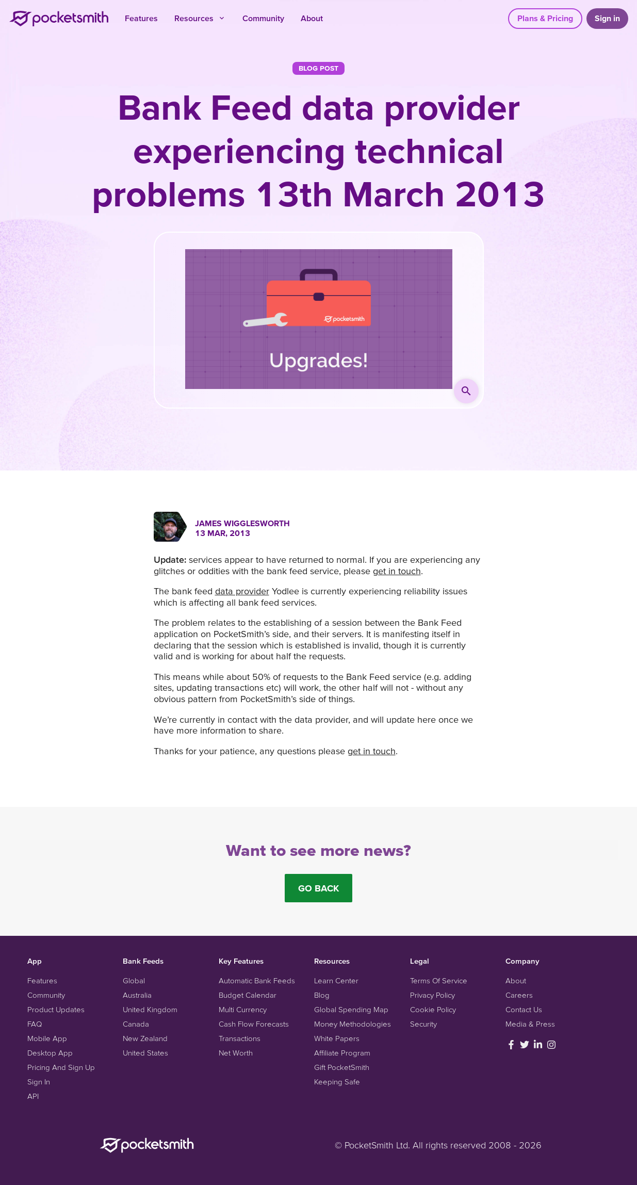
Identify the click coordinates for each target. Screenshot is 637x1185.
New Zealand (145, 1038)
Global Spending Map (351, 1009)
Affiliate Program (342, 1052)
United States (145, 1052)
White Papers (337, 1038)
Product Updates (56, 1009)
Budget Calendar (247, 995)
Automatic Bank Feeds (257, 980)
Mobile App (47, 1038)
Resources (200, 18)
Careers (519, 995)
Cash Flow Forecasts (254, 1023)
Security (423, 1023)
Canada (136, 1023)
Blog (322, 995)
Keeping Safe (337, 1081)
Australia (137, 995)
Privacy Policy (432, 995)
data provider (242, 591)
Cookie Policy (433, 1009)
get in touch (397, 570)
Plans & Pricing (545, 18)
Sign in (607, 18)
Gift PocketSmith (341, 1067)
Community (263, 18)
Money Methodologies (352, 1023)
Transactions (239, 1038)
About (312, 18)
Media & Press (530, 1023)
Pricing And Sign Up (61, 1067)
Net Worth (236, 1052)
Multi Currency (243, 1009)
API (33, 1096)
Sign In (38, 1081)
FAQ (34, 1023)
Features (141, 18)
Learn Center (336, 980)
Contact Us (523, 1009)
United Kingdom (150, 1009)
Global (134, 980)
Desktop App (50, 1052)
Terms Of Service (438, 980)
